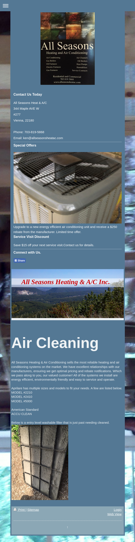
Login (118, 509)
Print (20, 509)
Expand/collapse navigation (67, 5)
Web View (114, 514)
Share (19, 260)
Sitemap (33, 509)
